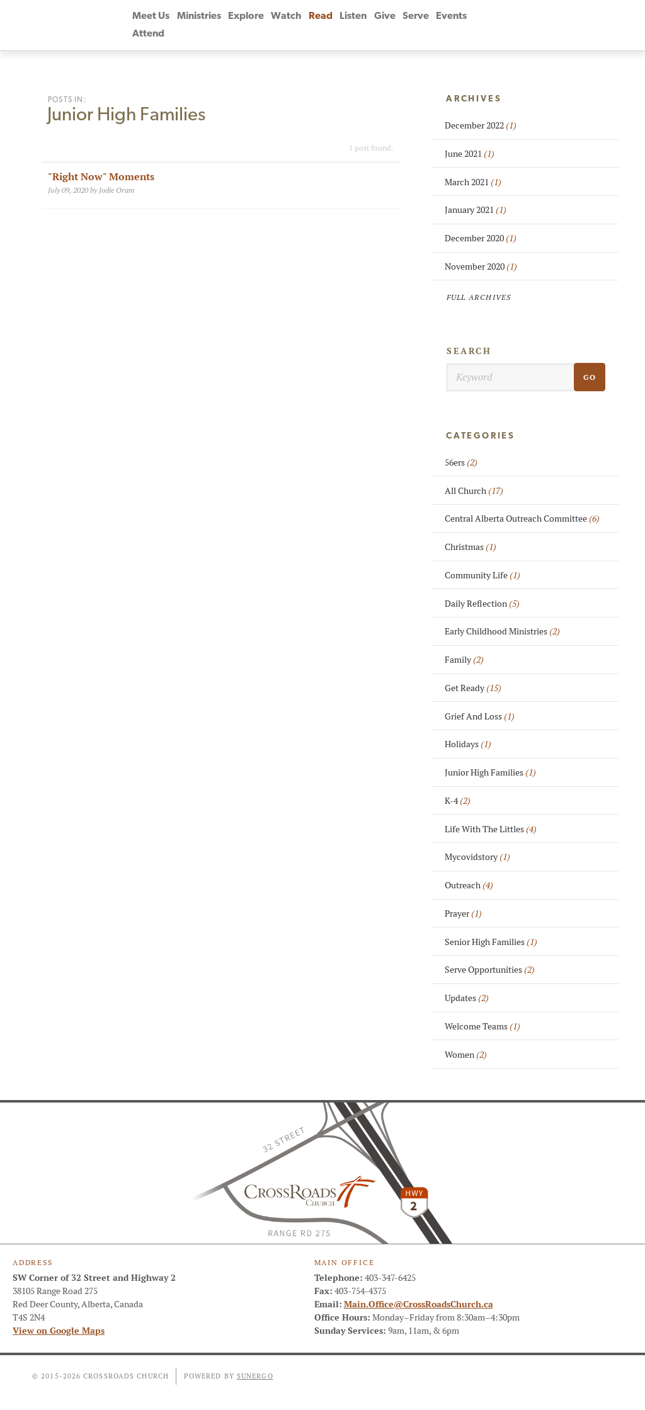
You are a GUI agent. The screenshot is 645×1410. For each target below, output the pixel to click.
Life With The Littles (491, 829)
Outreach (469, 885)
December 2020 (481, 238)
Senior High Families (491, 942)
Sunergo (255, 1376)
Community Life (482, 575)
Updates (467, 998)
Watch (286, 16)
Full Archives (479, 297)
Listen (353, 16)
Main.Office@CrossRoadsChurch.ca (418, 1304)
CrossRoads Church (64, 25)
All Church (474, 490)
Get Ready (473, 688)
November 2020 (481, 266)
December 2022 (481, 125)
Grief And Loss (480, 716)
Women (466, 1054)
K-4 (458, 800)
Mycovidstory (477, 857)
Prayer (463, 913)
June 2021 (469, 153)
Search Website (564, 25)
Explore (246, 16)
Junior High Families (490, 772)
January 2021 (475, 209)
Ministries (199, 16)
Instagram (541, 25)
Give (385, 16)
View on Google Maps (59, 1330)
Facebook (496, 25)
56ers (461, 462)
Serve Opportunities (490, 969)
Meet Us (150, 16)
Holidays (468, 744)
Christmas (470, 547)
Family (464, 659)
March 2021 (473, 182)
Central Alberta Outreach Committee (522, 518)
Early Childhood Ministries (502, 631)
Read (321, 16)
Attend (148, 34)
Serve (415, 16)
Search (469, 351)
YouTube (518, 25)
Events (451, 16)
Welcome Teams (482, 1026)
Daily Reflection (482, 603)
